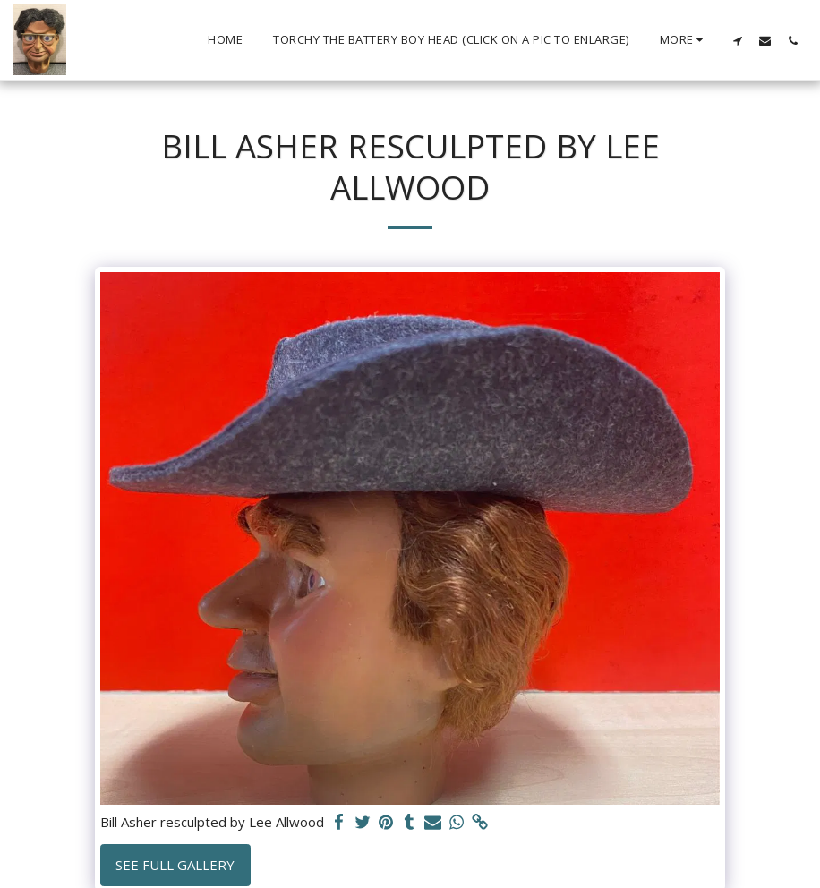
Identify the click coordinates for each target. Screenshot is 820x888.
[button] (737, 40)
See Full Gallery (175, 865)
